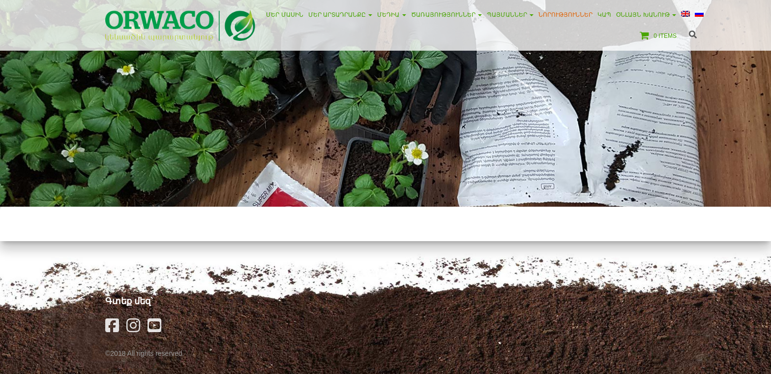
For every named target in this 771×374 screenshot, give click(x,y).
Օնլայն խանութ (646, 14)
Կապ (604, 14)
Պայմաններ (510, 14)
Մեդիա (391, 14)
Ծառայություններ (446, 14)
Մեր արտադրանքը (340, 14)
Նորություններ (565, 14)
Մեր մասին (284, 14)
